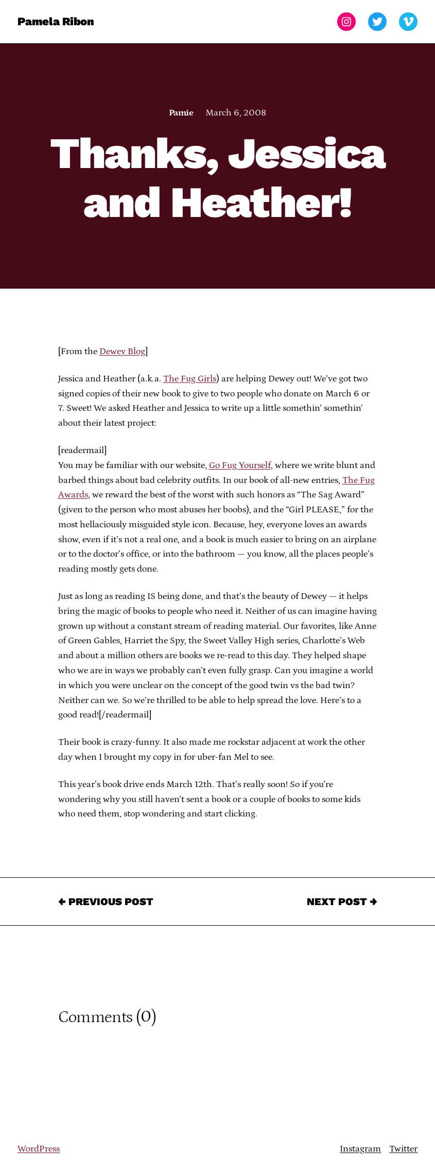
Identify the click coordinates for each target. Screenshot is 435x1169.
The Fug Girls (189, 379)
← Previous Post (105, 901)
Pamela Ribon (56, 21)
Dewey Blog (122, 351)
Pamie (181, 113)
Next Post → (342, 901)
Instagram (360, 1149)
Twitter (403, 1149)
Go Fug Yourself (240, 465)
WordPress (39, 1149)
